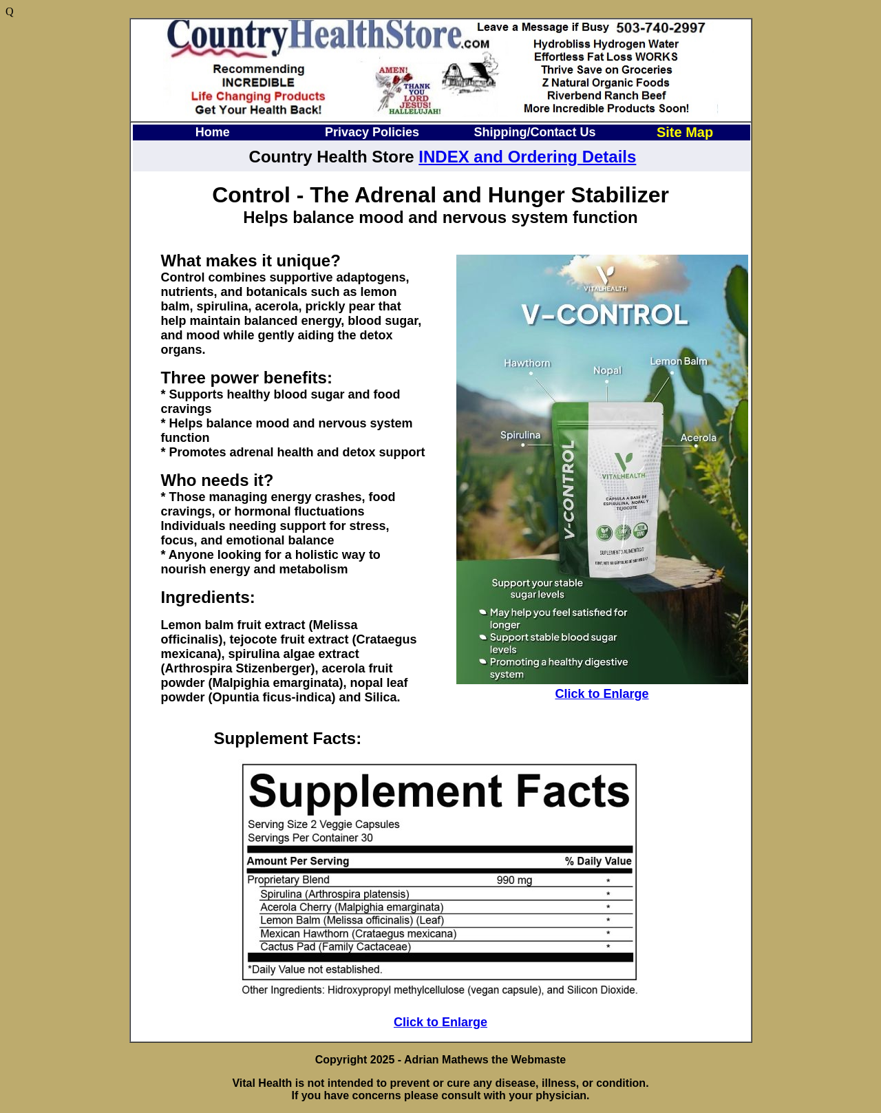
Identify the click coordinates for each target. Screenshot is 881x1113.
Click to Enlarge (601, 694)
